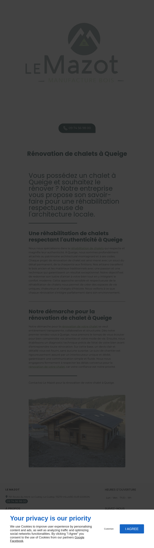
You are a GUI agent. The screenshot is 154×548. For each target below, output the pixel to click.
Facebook (16, 541)
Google (79, 537)
